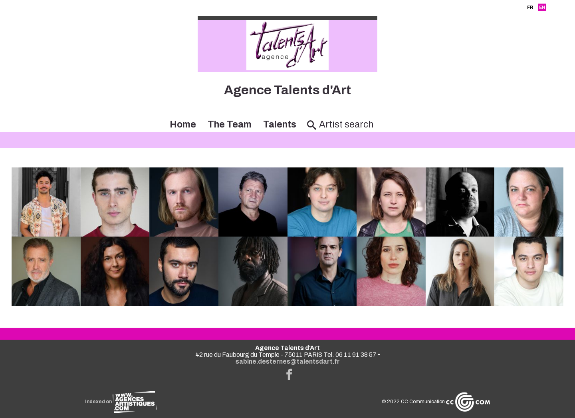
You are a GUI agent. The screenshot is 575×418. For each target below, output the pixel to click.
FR (530, 7)
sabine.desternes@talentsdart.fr (288, 361)
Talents (279, 124)
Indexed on (121, 401)
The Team (230, 124)
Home (183, 124)
